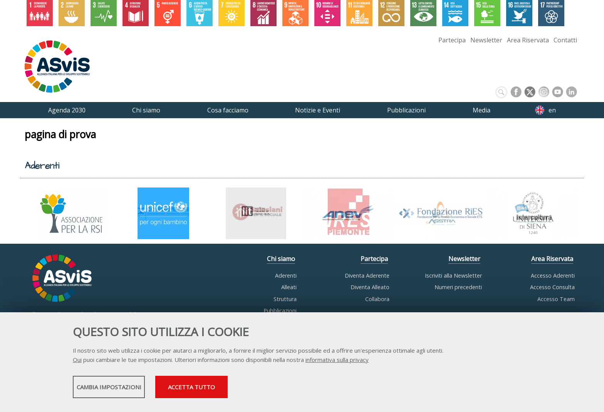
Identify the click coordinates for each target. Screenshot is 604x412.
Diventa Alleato (370, 287)
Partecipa (452, 40)
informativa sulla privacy (337, 362)
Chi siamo (281, 259)
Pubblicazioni (280, 310)
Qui (77, 362)
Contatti (565, 40)
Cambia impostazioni (133, 389)
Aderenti (286, 275)
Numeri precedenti (458, 287)
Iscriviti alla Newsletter (453, 275)
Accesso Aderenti (553, 275)
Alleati (289, 287)
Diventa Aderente (367, 275)
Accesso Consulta (552, 287)
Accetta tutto (272, 389)
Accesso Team (556, 299)
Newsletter (486, 40)
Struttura (285, 299)
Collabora (377, 299)
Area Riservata (528, 40)
